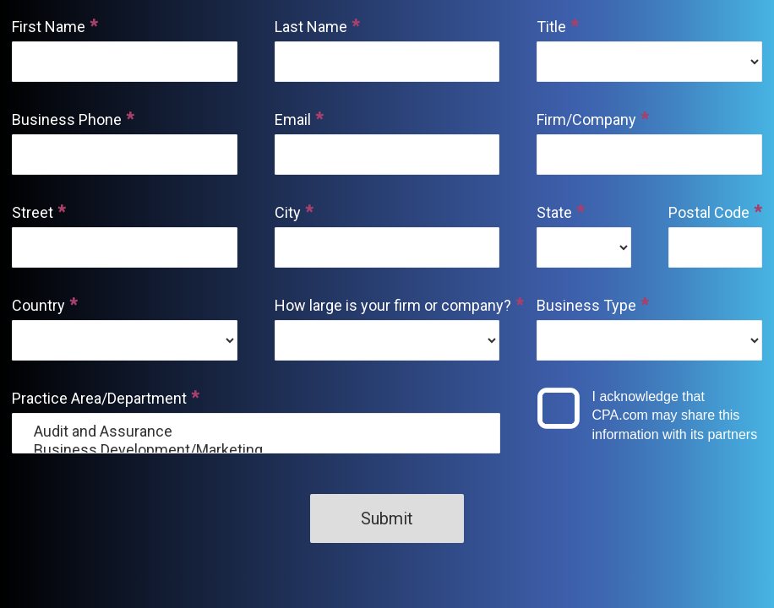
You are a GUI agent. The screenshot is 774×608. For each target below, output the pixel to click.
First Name (48, 26)
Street (32, 212)
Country (38, 305)
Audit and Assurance (256, 431)
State (554, 212)
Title (551, 26)
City (288, 212)
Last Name (311, 26)
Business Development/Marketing (256, 450)
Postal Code (708, 212)
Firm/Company (586, 119)
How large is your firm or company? (387, 305)
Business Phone (67, 119)
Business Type (586, 305)
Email (293, 119)
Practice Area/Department (99, 398)
